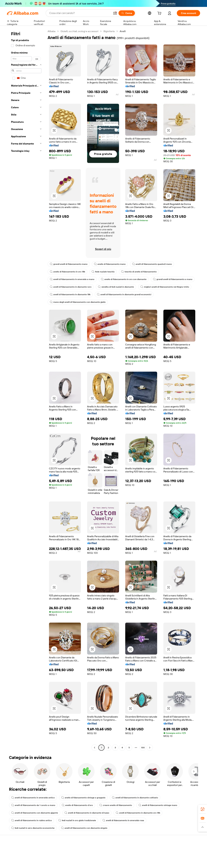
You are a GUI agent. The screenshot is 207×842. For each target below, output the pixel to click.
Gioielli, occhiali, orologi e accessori (79, 31)
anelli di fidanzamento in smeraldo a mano (72, 279)
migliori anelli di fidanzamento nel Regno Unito (164, 286)
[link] (202, 809)
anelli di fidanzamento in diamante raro (70, 286)
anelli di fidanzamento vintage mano (158, 805)
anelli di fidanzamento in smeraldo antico (33, 797)
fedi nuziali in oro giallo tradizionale (77, 820)
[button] (115, 13)
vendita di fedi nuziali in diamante (116, 286)
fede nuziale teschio (103, 271)
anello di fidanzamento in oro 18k (67, 271)
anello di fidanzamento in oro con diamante (123, 279)
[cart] (160, 13)
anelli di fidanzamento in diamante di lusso (87, 812)
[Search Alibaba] (79, 13)
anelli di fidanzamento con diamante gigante (34, 812)
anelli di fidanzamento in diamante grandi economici (124, 294)
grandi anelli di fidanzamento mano (68, 264)
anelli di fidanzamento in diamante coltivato (135, 797)
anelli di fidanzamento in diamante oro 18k (138, 812)
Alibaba (51, 31)
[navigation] (26, 390)
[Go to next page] (150, 747)
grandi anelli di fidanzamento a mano (172, 279)
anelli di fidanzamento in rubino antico (31, 820)
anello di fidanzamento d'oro (77, 805)
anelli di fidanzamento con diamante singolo (84, 828)
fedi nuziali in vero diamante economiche (33, 828)
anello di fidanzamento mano (110, 264)
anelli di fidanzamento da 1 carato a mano (33, 805)
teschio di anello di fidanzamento (139, 271)
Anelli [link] (123, 31)
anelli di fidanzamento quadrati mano (152, 264)
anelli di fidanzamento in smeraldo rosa (123, 820)
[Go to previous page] (94, 747)
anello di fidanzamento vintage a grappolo (83, 797)
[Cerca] (127, 13)
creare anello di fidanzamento (115, 805)
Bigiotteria (109, 31)
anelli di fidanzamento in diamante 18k (70, 294)
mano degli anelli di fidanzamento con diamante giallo (78, 302)
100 (143, 747)
